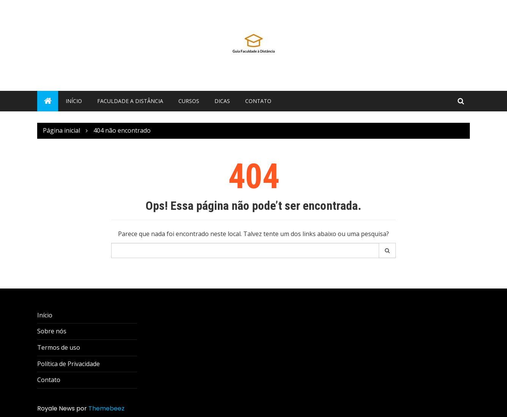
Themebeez (106, 408)
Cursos (188, 101)
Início (74, 101)
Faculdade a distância (130, 101)
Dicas (222, 101)
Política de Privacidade (68, 364)
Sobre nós (51, 331)
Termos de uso (58, 347)
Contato (258, 101)
